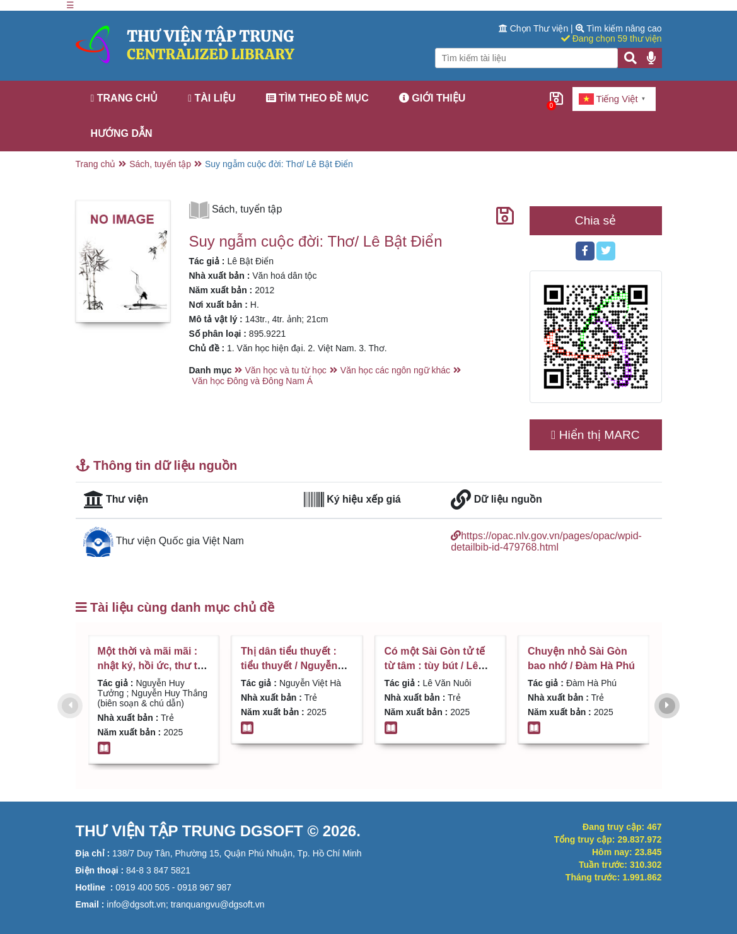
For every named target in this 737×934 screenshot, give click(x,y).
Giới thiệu (432, 98)
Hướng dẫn (122, 133)
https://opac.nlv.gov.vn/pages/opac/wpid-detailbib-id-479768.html (546, 541)
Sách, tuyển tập (160, 164)
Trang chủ (124, 98)
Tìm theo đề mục (317, 98)
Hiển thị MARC (595, 434)
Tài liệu (211, 98)
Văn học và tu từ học (286, 370)
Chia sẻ (595, 220)
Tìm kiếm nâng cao (619, 28)
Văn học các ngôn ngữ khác (395, 370)
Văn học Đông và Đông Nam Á (252, 381)
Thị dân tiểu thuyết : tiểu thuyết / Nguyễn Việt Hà (289, 665)
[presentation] (70, 705)
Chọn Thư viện (535, 28)
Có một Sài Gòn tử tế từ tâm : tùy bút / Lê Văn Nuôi (435, 665)
